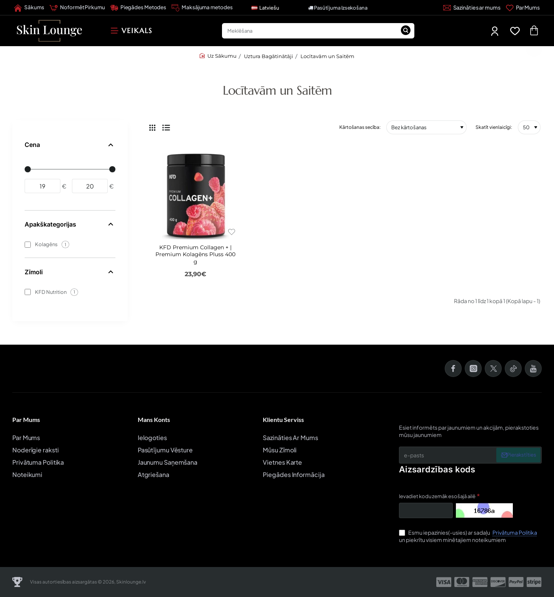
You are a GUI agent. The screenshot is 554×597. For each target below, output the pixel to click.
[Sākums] (29, 7)
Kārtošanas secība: (359, 127)
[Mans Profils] (495, 31)
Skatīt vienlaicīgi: (494, 127)
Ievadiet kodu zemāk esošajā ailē (437, 496)
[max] (90, 186)
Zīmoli (34, 272)
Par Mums (26, 419)
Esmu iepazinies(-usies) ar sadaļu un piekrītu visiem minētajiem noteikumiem (469, 536)
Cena (32, 144)
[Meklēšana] (406, 31)
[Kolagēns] (28, 245)
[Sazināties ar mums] (471, 7)
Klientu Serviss (283, 419)
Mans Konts (154, 419)
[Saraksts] (166, 127)
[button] (231, 231)
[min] (42, 186)
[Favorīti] (516, 31)
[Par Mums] (523, 7)
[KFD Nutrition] (28, 292)
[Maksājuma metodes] (202, 7)
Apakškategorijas (50, 224)
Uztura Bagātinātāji (268, 56)
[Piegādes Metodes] (138, 7)
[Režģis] (152, 127)
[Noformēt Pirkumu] (77, 7)
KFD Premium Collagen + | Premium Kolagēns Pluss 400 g (195, 254)
